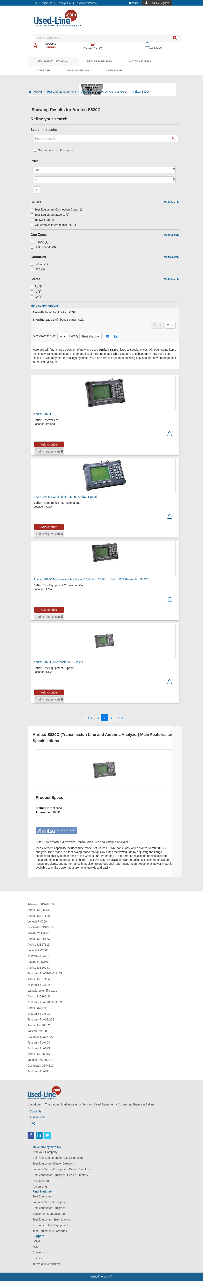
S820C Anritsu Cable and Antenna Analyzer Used (65, 496)
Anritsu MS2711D (39, 944)
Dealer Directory (100, 61)
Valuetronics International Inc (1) (53, 225)
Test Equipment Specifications (52, 1219)
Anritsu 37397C (38, 1008)
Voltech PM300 (37, 921)
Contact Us (114, 70)
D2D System (64, 3)
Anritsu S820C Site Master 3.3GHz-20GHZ (61, 662)
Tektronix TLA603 (39, 1013)
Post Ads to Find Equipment (50, 1225)
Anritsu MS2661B (39, 996)
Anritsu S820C (43, 414)
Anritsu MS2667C (39, 938)
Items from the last (44, 336)
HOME (39, 91)
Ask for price (49, 444)
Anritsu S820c (142, 91)
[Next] (111, 717)
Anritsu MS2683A (39, 1054)
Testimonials (36, 1117)
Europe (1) (39, 242)
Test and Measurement (63, 91)
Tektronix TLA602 (39, 985)
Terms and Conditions (46, 1264)
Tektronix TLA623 (39, 1048)
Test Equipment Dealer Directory (53, 1163)
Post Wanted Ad (77, 70)
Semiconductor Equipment (49, 1208)
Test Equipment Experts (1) (50, 214)
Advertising (40, 1186)
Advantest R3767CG (41, 904)
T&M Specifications (86, 3)
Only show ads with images (53, 150)
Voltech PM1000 (38, 950)
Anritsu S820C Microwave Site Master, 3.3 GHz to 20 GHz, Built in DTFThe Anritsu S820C (91, 579)
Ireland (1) (39, 264)
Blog (31, 1123)
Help (36, 1246)
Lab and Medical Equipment (50, 1202)
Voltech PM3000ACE (41, 1059)
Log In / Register (160, 3)
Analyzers (89, 91)
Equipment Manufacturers (49, 1213)
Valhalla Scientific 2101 (42, 990)
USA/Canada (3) (43, 247)
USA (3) (38, 269)
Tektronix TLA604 (39, 1042)
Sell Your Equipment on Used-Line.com (58, 1157)
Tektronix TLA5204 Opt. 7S (45, 1002)
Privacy (37, 1258)
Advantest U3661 (39, 933)
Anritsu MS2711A (39, 979)
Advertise (43, 70)
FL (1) (36, 286)
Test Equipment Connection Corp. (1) (56, 209)
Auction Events (140, 61)
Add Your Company (45, 1152)
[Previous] (97, 717)
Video (133, 3)
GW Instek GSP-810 (41, 927)
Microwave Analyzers (114, 91)
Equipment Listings (52, 61)
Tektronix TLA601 (39, 956)
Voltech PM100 (37, 1031)
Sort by (73, 336)
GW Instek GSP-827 (41, 1036)
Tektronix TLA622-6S (41, 1019)
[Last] (120, 717)
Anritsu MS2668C (39, 967)
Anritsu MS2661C (39, 1025)
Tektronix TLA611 (39, 1071)
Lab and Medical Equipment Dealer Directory (61, 1169)
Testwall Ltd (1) (42, 219)
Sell (35, 3)
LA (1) (36, 296)
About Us (47, 3)
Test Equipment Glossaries (50, 1231)
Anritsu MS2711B (39, 915)
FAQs (36, 1241)
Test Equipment (43, 1196)
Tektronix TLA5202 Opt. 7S (45, 973)
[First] (89, 717)
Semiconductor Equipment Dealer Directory (60, 1175)
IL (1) (36, 291)
